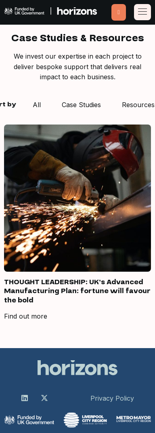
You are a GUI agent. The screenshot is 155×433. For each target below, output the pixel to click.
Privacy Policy (112, 398)
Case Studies (81, 105)
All (37, 105)
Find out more (25, 316)
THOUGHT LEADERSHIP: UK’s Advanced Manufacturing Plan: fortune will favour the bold (77, 291)
